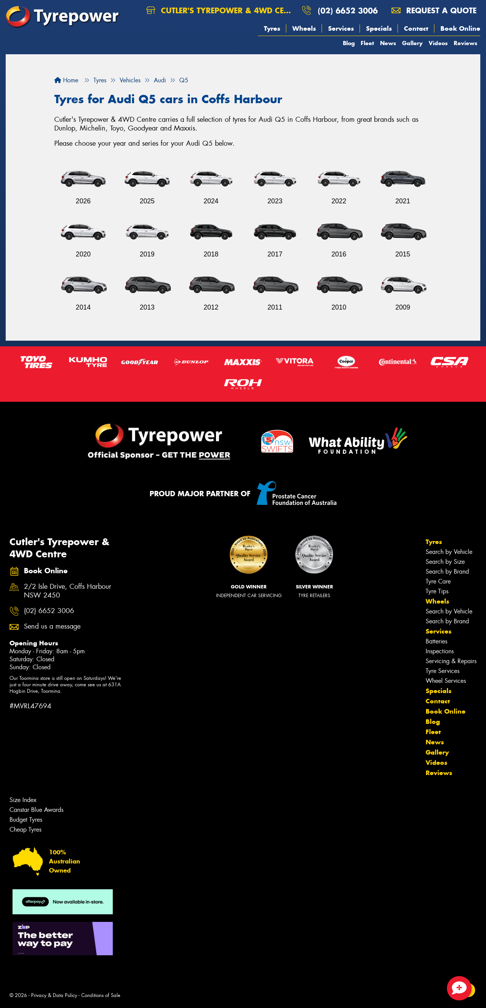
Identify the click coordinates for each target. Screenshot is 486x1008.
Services (341, 28)
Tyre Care (438, 581)
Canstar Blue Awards (36, 810)
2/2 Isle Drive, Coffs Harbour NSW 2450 (67, 591)
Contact (416, 28)
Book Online (460, 28)
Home (66, 80)
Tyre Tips (437, 591)
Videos (438, 43)
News (388, 43)
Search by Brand (447, 572)
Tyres (272, 28)
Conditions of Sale (100, 995)
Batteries (436, 641)
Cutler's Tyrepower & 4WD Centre (221, 10)
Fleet (367, 43)
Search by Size (445, 562)
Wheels (304, 28)
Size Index (22, 800)
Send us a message (52, 626)
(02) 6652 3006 (348, 10)
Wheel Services (446, 681)
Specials (379, 28)
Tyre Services (442, 671)
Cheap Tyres (25, 829)
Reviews (465, 43)
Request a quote (434, 10)
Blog (349, 43)
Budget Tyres (25, 820)
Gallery (412, 43)
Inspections (440, 651)
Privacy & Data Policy (54, 995)
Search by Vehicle (449, 552)
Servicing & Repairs (451, 661)
